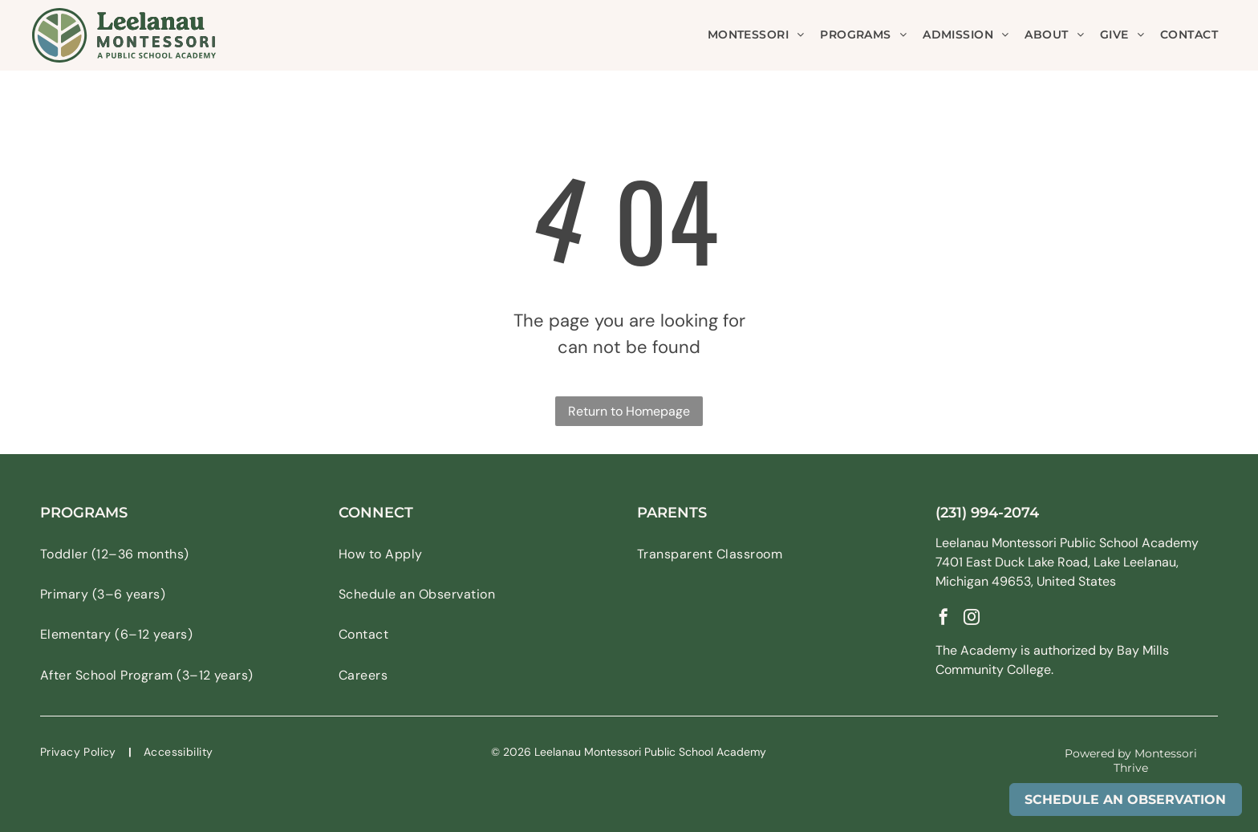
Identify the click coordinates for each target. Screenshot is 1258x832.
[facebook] (943, 619)
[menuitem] (756, 34)
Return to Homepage (629, 411)
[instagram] (972, 619)
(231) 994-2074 (987, 513)
